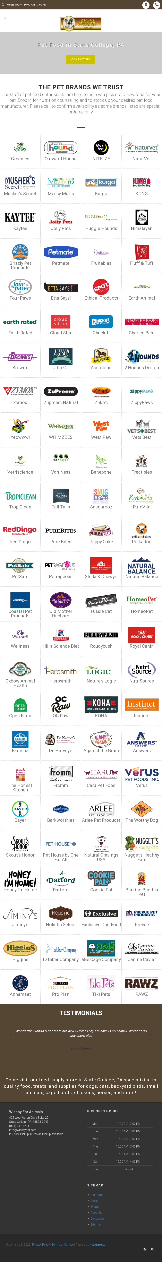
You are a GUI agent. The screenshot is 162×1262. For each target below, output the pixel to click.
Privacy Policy (41, 1244)
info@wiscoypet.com (22, 1130)
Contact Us (80, 59)
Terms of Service (63, 1244)
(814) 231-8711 (19, 1125)
